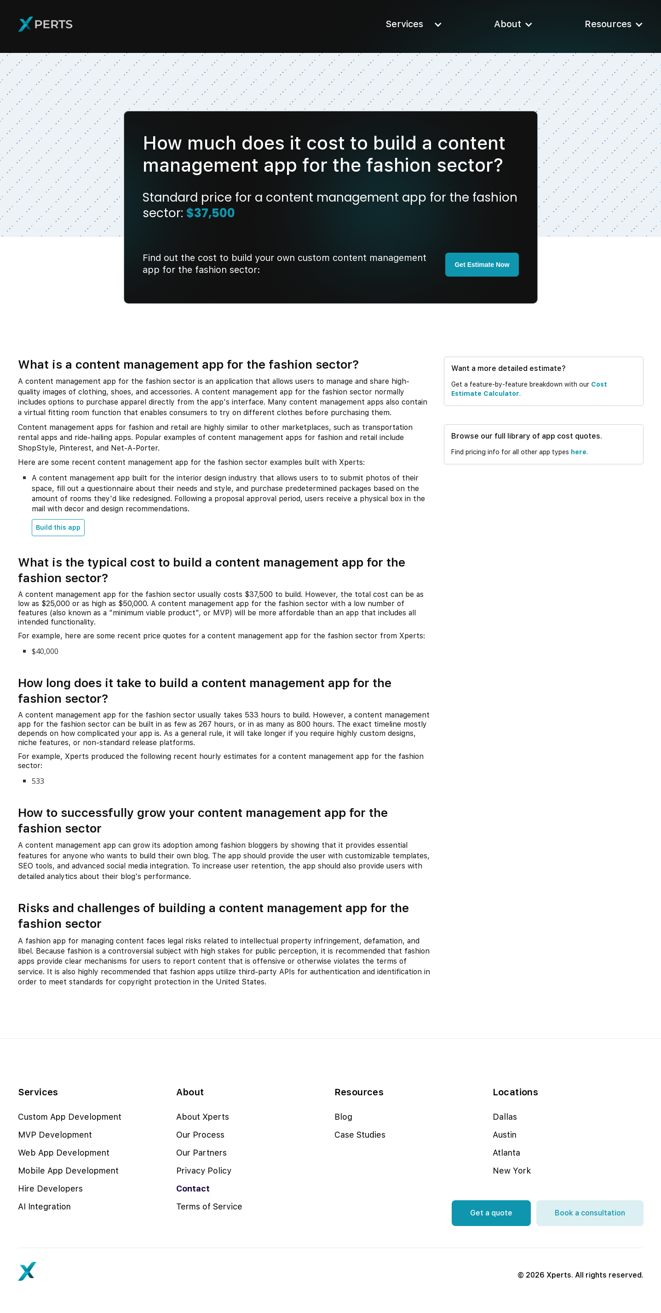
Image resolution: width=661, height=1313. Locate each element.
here (578, 452)
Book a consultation (590, 1213)
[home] (45, 24)
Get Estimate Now (481, 264)
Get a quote (491, 1213)
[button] (411, 24)
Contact (193, 1188)
